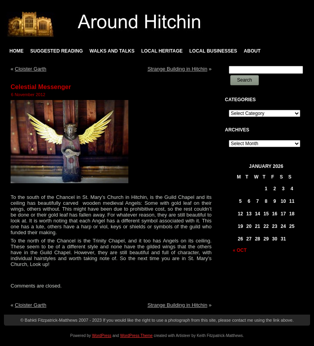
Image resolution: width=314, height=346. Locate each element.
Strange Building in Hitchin (177, 69)
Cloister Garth (30, 69)
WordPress (101, 335)
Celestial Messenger (41, 87)
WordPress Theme (136, 335)
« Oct (239, 250)
